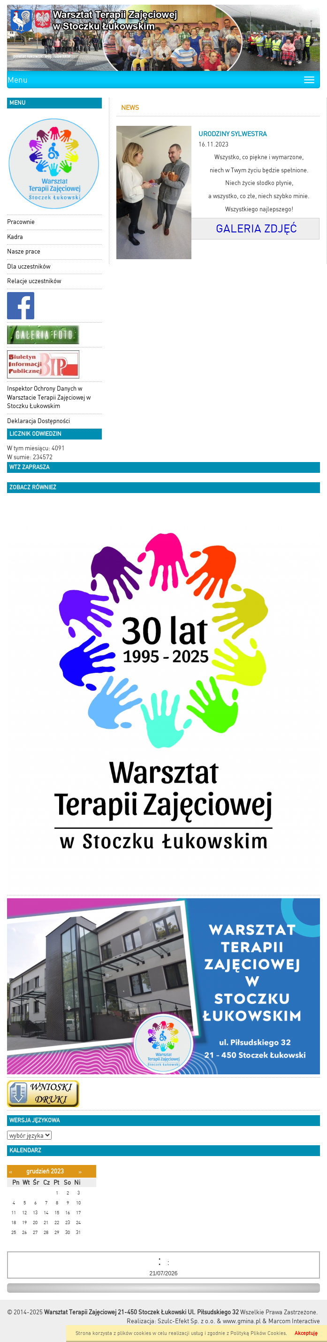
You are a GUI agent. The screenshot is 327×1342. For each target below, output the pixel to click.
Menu (18, 80)
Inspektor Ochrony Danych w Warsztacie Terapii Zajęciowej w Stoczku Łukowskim (49, 397)
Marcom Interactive (294, 1321)
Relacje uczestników (34, 281)
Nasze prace (23, 251)
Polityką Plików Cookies (258, 1333)
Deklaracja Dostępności (38, 420)
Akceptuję (306, 1333)
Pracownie (21, 221)
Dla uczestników (28, 266)
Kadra (15, 236)
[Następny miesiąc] (80, 1171)
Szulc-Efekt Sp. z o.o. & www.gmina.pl (209, 1321)
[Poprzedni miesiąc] (10, 1171)
